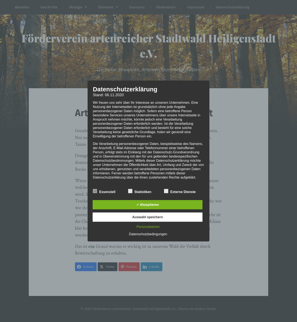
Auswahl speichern (147, 217)
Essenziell (104, 191)
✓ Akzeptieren (147, 204)
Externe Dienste (180, 191)
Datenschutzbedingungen (148, 234)
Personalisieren (148, 227)
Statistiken (139, 191)
